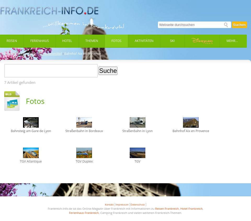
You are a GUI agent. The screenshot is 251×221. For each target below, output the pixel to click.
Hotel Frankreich (191, 209)
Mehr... (232, 41)
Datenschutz (137, 204)
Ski (172, 41)
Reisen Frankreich (167, 209)
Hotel (67, 41)
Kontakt (109, 204)
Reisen (12, 41)
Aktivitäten (144, 41)
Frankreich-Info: (15, 54)
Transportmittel (50, 54)
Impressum (122, 204)
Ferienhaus (39, 41)
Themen (91, 41)
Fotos (116, 41)
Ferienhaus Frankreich (84, 213)
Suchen (239, 25)
